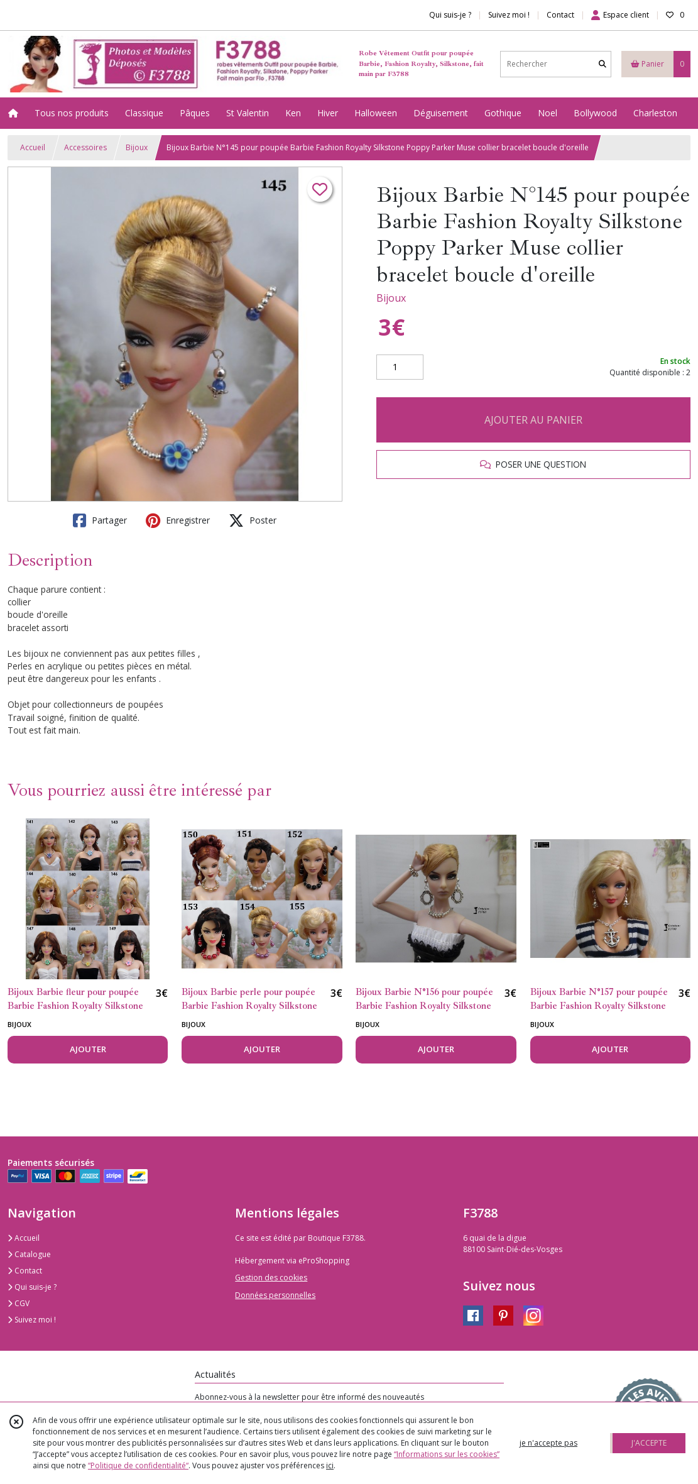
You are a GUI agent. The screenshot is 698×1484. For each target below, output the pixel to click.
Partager (100, 520)
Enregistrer (178, 520)
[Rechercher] (602, 64)
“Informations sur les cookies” (446, 1454)
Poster (252, 520)
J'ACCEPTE (649, 1442)
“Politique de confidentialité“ (138, 1465)
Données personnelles (275, 1295)
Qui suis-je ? (32, 1287)
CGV (19, 1303)
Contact (560, 14)
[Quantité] (399, 367)
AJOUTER (88, 1049)
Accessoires (85, 147)
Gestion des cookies (271, 1277)
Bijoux (137, 147)
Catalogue (29, 1254)
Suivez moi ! (32, 1319)
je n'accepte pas (548, 1442)
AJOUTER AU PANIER (533, 420)
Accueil (32, 147)
